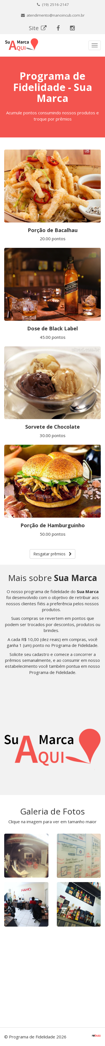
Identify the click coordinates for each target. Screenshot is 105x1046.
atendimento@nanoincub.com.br (52, 15)
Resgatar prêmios (52, 554)
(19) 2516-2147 (52, 4)
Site (38, 28)
